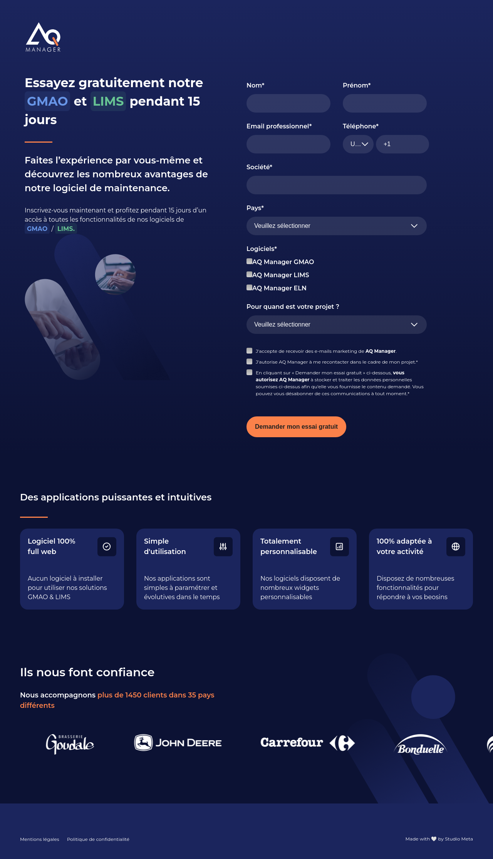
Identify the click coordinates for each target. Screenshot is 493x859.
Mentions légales (39, 839)
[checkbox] (336, 275)
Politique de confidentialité (98, 839)
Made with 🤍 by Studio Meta (439, 839)
